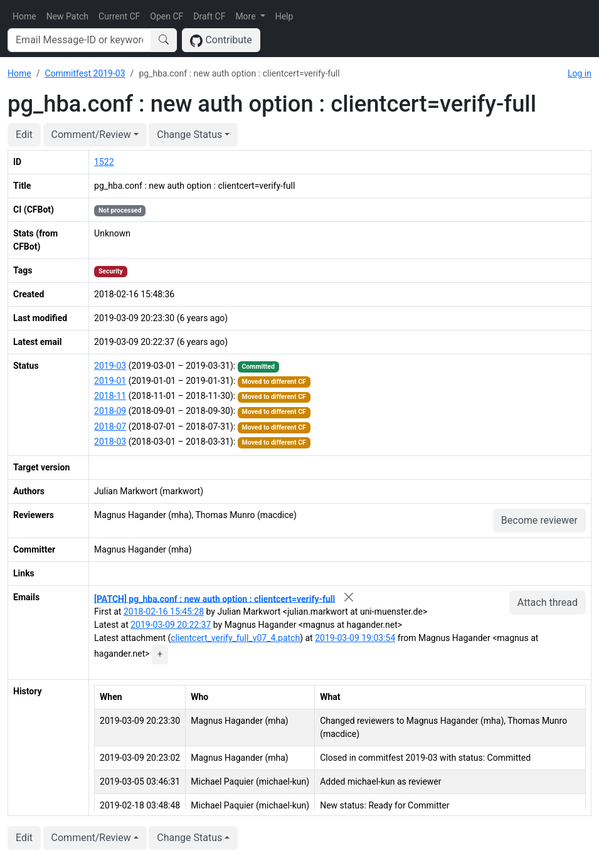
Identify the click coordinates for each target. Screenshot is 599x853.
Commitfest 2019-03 (85, 73)
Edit (24, 134)
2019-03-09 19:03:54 (355, 638)
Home (24, 16)
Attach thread (547, 602)
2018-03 (110, 442)
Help (284, 16)
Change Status (189, 134)
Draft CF (209, 16)
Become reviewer (539, 520)
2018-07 (110, 426)
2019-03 (110, 366)
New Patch (67, 16)
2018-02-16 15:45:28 (164, 612)
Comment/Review (91, 134)
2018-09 (110, 411)
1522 (104, 162)
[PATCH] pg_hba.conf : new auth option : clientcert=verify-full (214, 598)
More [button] (246, 16)
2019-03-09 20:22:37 (170, 625)
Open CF (166, 16)
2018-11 (110, 396)
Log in (579, 73)
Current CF (119, 16)
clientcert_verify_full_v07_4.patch (235, 638)
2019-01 (110, 381)
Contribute (221, 40)
